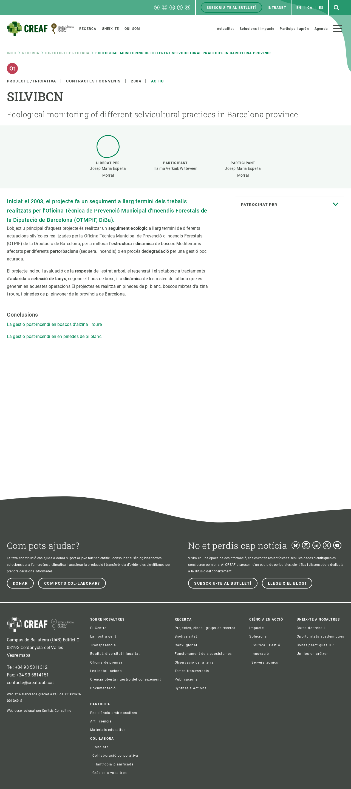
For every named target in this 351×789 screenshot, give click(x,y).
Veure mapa (19, 655)
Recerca (30, 53)
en (298, 8)
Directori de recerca (67, 53)
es (321, 8)
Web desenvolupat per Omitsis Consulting (39, 711)
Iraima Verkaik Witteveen (175, 168)
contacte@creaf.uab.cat (30, 682)
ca (309, 8)
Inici (11, 53)
